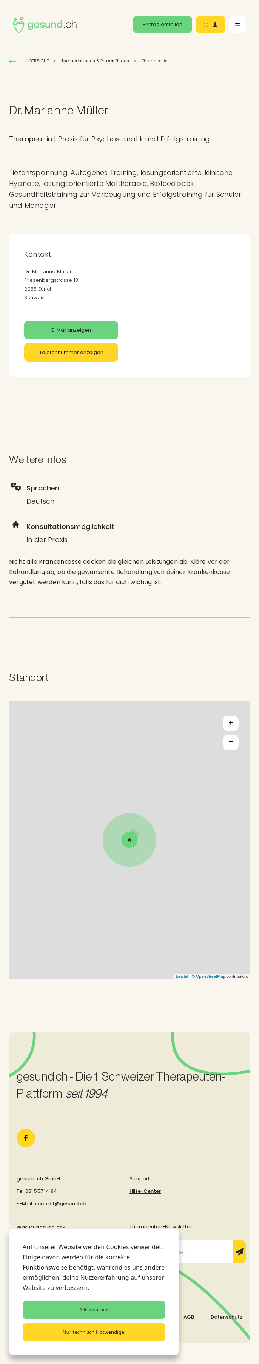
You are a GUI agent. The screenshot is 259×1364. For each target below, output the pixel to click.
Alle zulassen (94, 1309)
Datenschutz (226, 1317)
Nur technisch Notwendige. (94, 1331)
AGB (188, 1317)
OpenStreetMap (210, 976)
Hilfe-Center (145, 1191)
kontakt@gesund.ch (60, 1203)
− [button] (230, 742)
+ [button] (230, 723)
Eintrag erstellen (162, 24)
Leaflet (182, 976)
